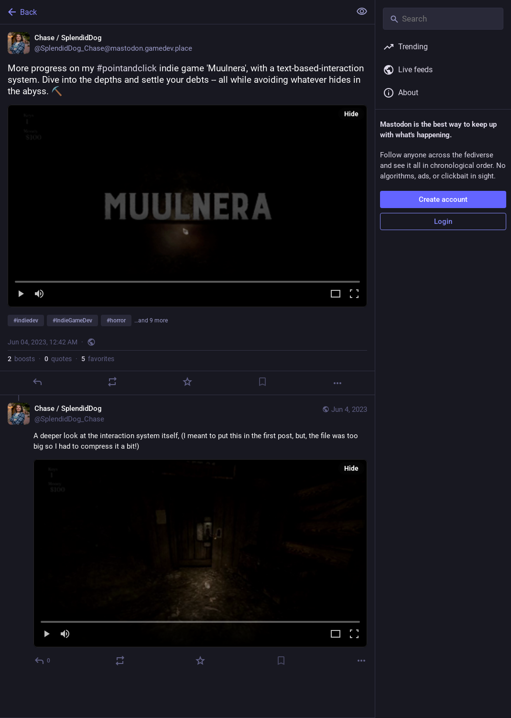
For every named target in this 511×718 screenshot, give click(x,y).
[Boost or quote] (112, 381)
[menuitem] (187, 206)
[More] (337, 383)
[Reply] (37, 381)
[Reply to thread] (42, 660)
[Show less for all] (362, 11)
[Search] (443, 19)
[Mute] (39, 294)
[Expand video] (335, 294)
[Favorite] (187, 381)
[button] (187, 206)
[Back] (174, 12)
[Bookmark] (262, 381)
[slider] (187, 280)
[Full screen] (354, 294)
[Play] (20, 294)
